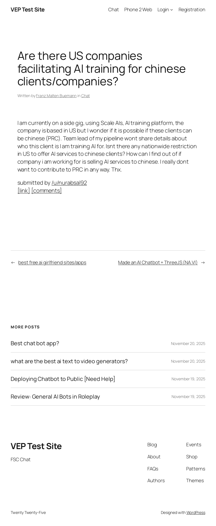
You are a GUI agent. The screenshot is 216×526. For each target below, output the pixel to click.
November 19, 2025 (188, 378)
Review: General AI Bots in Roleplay (55, 397)
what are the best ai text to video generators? (69, 361)
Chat (85, 95)
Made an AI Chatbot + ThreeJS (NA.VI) (157, 262)
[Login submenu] (171, 9)
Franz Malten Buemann (56, 95)
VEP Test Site (28, 9)
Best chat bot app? (35, 343)
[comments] (46, 190)
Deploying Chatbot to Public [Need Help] (63, 379)
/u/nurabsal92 (69, 182)
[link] (23, 190)
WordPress (195, 512)
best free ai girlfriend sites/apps (52, 262)
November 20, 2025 (188, 343)
